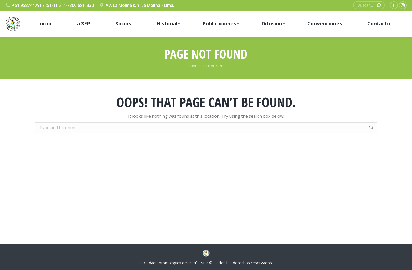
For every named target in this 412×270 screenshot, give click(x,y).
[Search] (369, 5)
